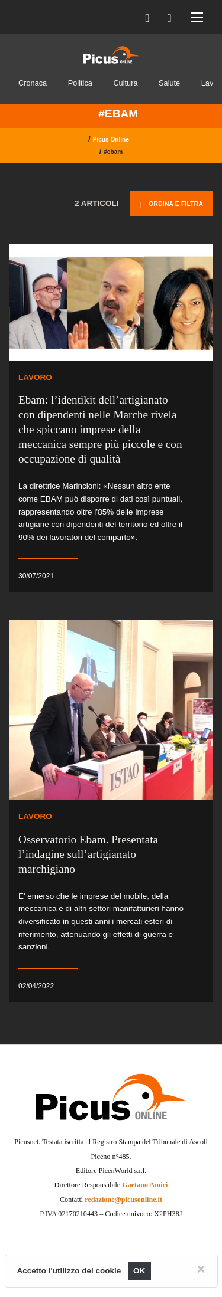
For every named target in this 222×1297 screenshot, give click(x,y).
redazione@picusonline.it (123, 1200)
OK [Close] (139, 1270)
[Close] (201, 1269)
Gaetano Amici (145, 1185)
